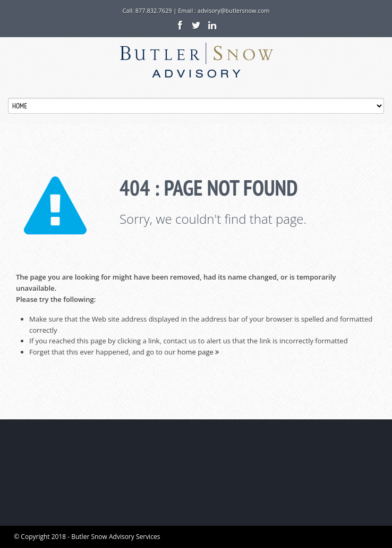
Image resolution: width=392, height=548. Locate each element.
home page (198, 352)
